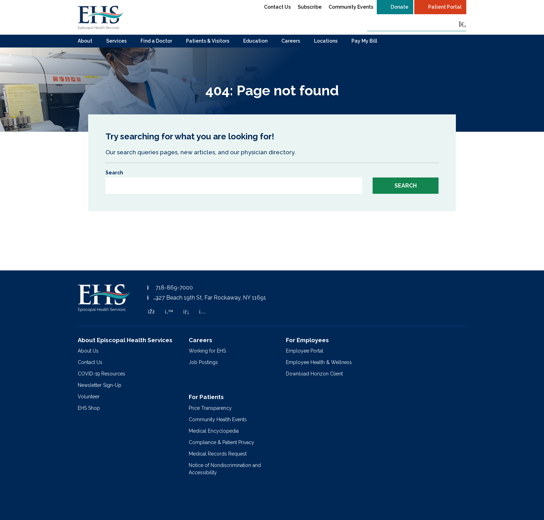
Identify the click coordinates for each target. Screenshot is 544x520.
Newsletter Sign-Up (99, 385)
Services (116, 41)
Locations (326, 41)
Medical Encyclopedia (214, 431)
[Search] (462, 24)
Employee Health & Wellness (319, 362)
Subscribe (310, 7)
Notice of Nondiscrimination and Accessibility (225, 468)
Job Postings (203, 362)
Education (255, 41)
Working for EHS (207, 351)
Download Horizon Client (314, 373)
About (85, 41)
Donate (399, 7)
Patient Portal (444, 7)
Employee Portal (304, 351)
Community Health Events (218, 419)
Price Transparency (210, 408)
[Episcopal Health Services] (100, 17)
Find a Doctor (156, 41)
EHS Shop (89, 408)
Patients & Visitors (207, 41)
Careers (290, 41)
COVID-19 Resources (101, 373)
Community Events (351, 7)
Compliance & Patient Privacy (221, 442)
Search (114, 172)
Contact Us (277, 7)
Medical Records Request (218, 454)
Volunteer (89, 396)
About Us (88, 351)
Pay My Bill (364, 41)
